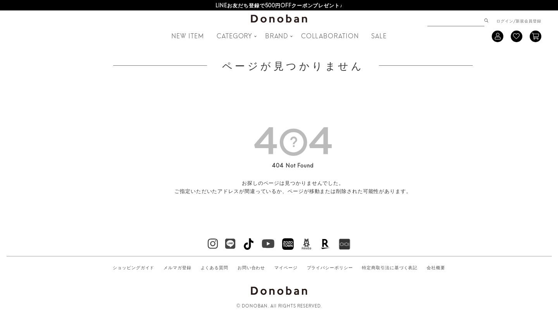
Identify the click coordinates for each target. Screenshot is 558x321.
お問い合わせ (251, 267)
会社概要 (436, 267)
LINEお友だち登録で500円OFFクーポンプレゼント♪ (279, 5)
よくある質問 (214, 267)
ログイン (504, 20)
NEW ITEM (187, 35)
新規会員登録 (528, 20)
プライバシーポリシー (330, 267)
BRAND (277, 35)
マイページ (286, 267)
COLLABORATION (330, 35)
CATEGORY (234, 35)
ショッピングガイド (133, 267)
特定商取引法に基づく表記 (389, 267)
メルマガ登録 (177, 267)
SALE (379, 35)
